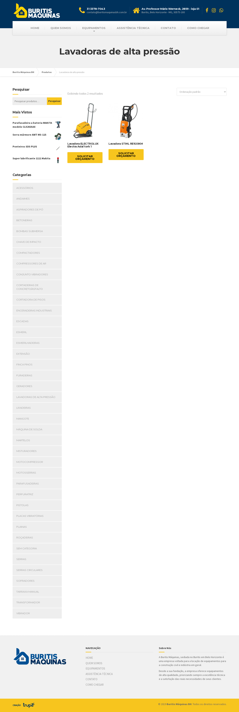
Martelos (23, 440)
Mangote (22, 418)
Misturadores (26, 450)
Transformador (28, 602)
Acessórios (24, 187)
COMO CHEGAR (198, 28)
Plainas (21, 526)
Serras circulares (29, 570)
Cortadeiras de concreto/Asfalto (29, 287)
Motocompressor (29, 461)
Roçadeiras (24, 537)
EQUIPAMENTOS (94, 28)
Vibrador (23, 613)
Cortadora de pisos (30, 299)
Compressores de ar (31, 263)
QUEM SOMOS (61, 28)
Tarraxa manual (27, 591)
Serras (21, 559)
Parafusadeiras (27, 483)
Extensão (23, 353)
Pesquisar (54, 101)
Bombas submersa (29, 231)
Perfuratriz (24, 494)
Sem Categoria (26, 548)
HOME (35, 28)
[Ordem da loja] (202, 92)
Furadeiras (24, 375)
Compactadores (28, 252)
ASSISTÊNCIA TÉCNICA (133, 28)
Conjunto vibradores (32, 274)
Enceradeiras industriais (34, 310)
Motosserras (26, 472)
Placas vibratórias (30, 515)
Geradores (24, 386)
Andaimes (23, 198)
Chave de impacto (28, 241)
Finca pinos (24, 364)
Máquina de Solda (29, 429)
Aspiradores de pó (29, 209)
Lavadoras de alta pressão (35, 397)
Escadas (22, 321)
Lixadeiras (23, 407)
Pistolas (22, 505)
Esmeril (21, 332)
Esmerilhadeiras (28, 342)
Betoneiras (24, 220)
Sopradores (25, 580)
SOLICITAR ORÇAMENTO (84, 158)
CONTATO (168, 28)
